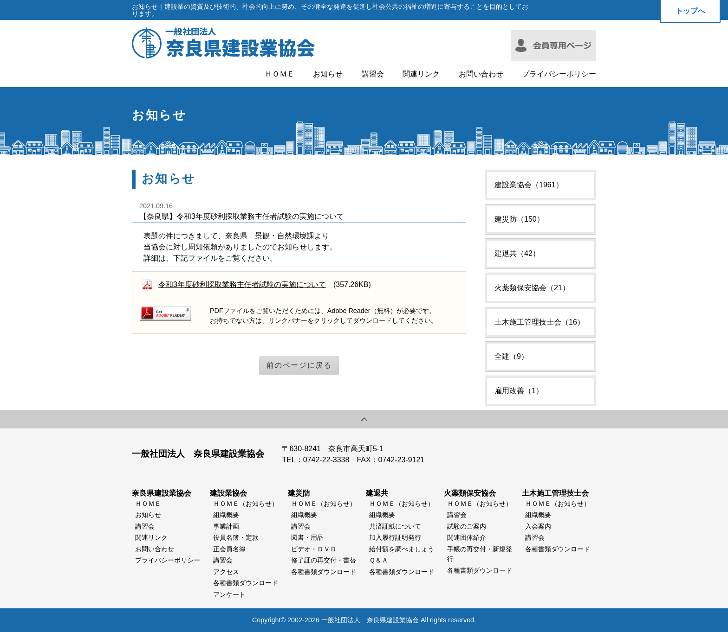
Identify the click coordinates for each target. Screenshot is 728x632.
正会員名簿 (229, 549)
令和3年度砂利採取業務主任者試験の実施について (242, 284)
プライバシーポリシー (559, 74)
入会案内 (538, 526)
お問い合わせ (481, 74)
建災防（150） (519, 219)
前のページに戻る (299, 365)
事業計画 (226, 526)
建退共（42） (517, 253)
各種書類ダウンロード (245, 583)
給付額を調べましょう (401, 549)
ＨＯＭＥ (279, 74)
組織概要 (226, 514)
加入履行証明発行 (395, 537)
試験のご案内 (466, 526)
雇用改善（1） (518, 391)
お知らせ (328, 74)
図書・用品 (307, 537)
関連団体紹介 (466, 537)
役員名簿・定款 (236, 537)
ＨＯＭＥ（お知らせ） (245, 503)
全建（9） (511, 356)
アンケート (229, 594)
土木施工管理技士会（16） (539, 322)
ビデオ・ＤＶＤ (314, 549)
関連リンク (421, 74)
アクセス (226, 571)
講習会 (373, 74)
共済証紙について (395, 526)
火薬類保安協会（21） (532, 288)
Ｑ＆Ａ (378, 560)
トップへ (690, 11)
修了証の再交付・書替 (323, 560)
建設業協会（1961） (528, 185)
